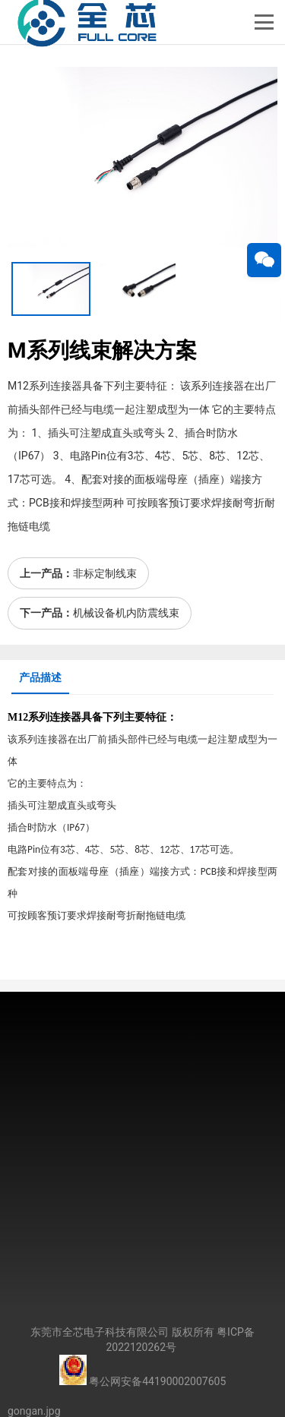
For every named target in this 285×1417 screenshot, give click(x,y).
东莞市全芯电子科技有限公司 (99, 1332)
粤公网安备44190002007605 (157, 1381)
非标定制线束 (105, 573)
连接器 (65, 717)
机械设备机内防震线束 (126, 613)
